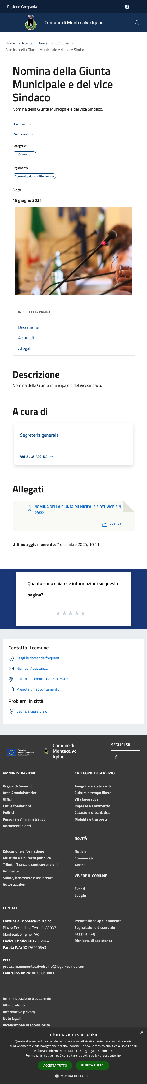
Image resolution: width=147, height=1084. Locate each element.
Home (10, 43)
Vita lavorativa (86, 799)
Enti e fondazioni (17, 806)
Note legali (12, 1018)
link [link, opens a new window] (118, 1056)
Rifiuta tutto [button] (92, 1065)
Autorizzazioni (14, 884)
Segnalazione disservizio (95, 927)
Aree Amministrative (20, 792)
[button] (74, 1076)
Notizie (80, 851)
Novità (27, 43)
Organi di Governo (18, 786)
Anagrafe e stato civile (93, 786)
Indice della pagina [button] (34, 311)
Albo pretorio (14, 1005)
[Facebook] (116, 757)
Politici (8, 812)
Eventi (80, 888)
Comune (62, 43)
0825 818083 (43, 973)
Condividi (24, 124)
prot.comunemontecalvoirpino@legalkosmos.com (44, 966)
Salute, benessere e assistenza (28, 878)
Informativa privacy (19, 1012)
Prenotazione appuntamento (98, 921)
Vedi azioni (25, 134)
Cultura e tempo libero (93, 792)
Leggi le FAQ (85, 934)
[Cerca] (137, 23)
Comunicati (84, 858)
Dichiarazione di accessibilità (26, 1025)
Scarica (111, 523)
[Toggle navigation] (9, 22)
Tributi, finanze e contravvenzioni (30, 864)
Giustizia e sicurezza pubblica (27, 858)
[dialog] (73, 1056)
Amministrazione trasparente (27, 998)
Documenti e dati (17, 826)
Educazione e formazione (23, 851)
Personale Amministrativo (24, 819)
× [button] (141, 1032)
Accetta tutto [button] (55, 1065)
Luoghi (80, 895)
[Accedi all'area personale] (126, 6)
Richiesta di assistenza (93, 940)
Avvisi (44, 43)
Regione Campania (22, 6)
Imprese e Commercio (92, 806)
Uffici (7, 799)
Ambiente (11, 871)
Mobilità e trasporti (91, 819)
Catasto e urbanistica (92, 812)
